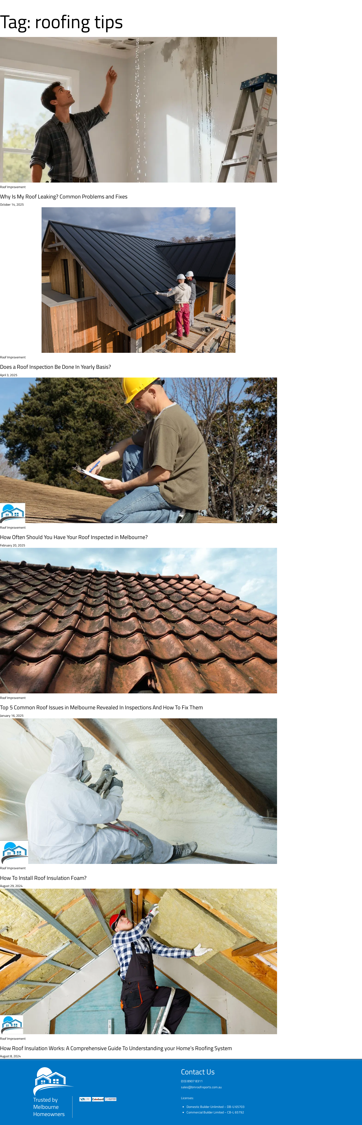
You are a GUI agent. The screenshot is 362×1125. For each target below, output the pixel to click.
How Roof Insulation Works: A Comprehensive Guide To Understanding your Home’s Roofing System (116, 1048)
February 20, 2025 (12, 545)
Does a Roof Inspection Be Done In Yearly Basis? (55, 367)
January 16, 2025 (12, 715)
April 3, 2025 (8, 374)
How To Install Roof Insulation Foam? (43, 878)
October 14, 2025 (12, 204)
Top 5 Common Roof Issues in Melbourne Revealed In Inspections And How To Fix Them (101, 707)
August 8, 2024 (10, 1056)
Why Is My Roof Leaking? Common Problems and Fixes (63, 196)
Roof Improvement (13, 186)
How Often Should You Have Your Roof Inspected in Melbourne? (74, 537)
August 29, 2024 (11, 885)
